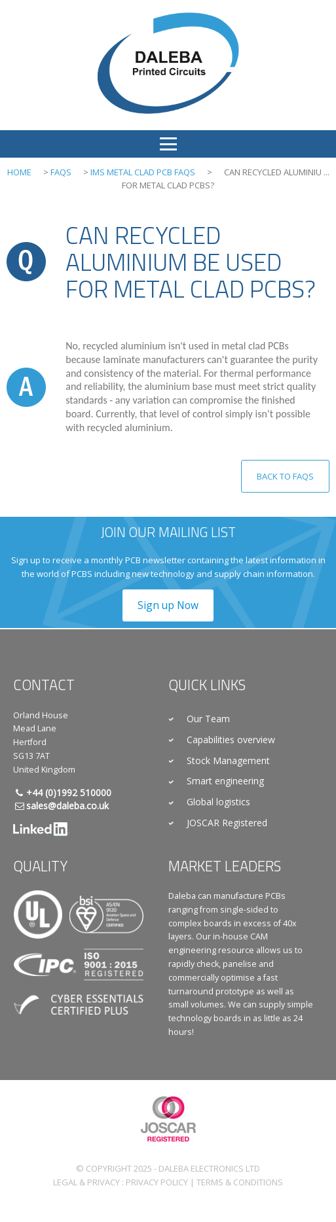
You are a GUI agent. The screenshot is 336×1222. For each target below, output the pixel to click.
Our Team (208, 718)
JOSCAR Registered (227, 822)
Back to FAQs (285, 476)
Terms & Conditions (239, 1182)
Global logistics (218, 801)
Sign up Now (168, 605)
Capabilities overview (231, 739)
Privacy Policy (157, 1182)
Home (19, 172)
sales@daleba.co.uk (67, 805)
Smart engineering (225, 781)
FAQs (60, 172)
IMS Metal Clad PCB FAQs (142, 172)
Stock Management (228, 760)
